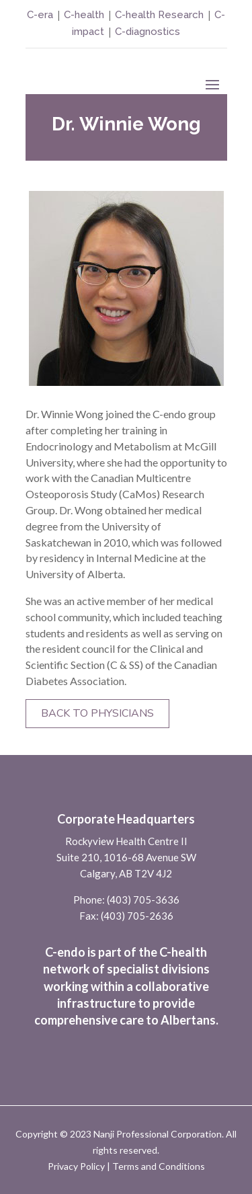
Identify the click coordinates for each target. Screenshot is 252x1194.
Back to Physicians (97, 713)
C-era (41, 15)
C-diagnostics (147, 32)
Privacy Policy (76, 1166)
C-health (82, 15)
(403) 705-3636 (143, 899)
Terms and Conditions (158, 1166)
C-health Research (159, 15)
